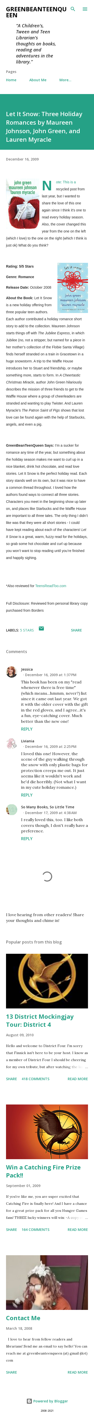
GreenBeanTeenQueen (36, 12)
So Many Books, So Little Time (47, 807)
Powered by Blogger (47, 1401)
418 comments (35, 1078)
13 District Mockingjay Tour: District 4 (40, 1020)
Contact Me (23, 1318)
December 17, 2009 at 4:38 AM (51, 812)
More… (65, 79)
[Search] (73, 9)
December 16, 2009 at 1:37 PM (50, 674)
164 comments (35, 1229)
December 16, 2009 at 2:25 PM (50, 746)
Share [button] (76, 630)
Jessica (27, 669)
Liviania (27, 741)
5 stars (27, 630)
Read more (78, 1078)
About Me (37, 79)
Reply (27, 729)
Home (11, 79)
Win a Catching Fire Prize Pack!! (43, 1171)
